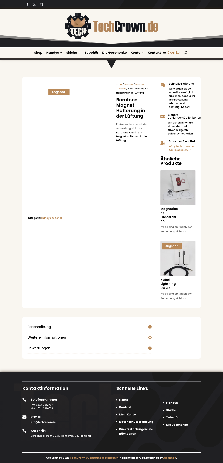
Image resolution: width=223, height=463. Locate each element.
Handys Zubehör (51, 217)
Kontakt (154, 53)
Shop (38, 53)
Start (119, 84)
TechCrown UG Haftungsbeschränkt (94, 457)
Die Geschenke (114, 53)
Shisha (71, 53)
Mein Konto (127, 414)
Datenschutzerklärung (136, 422)
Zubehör (91, 53)
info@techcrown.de (181, 146)
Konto (135, 53)
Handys (52, 53)
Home (123, 400)
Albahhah (169, 457)
